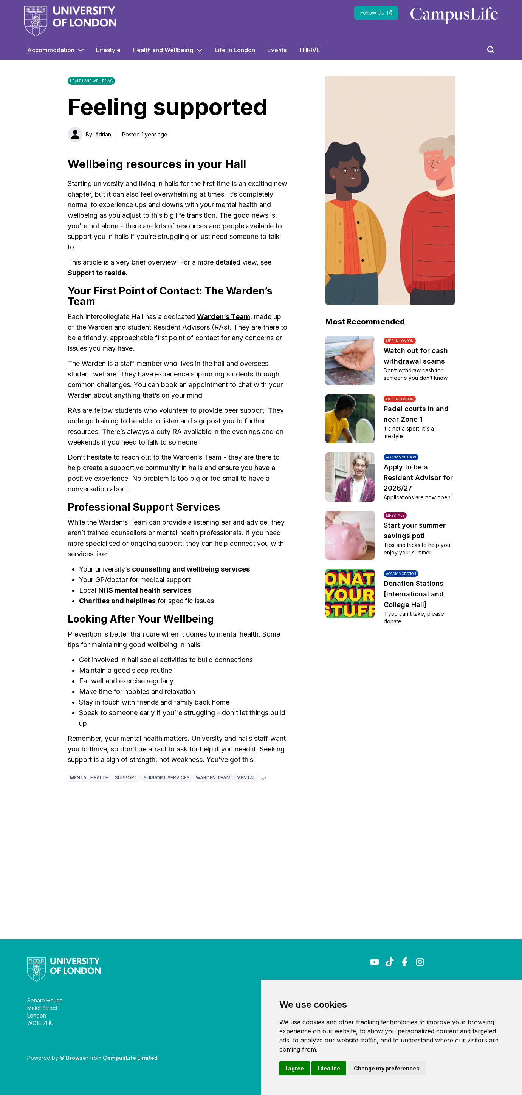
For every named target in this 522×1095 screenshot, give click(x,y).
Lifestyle (108, 50)
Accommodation (50, 50)
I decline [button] (329, 1068)
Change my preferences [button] (387, 1068)
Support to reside (97, 273)
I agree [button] (294, 1068)
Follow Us (376, 12)
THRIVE (309, 50)
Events (277, 50)
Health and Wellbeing (163, 50)
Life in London (235, 50)
